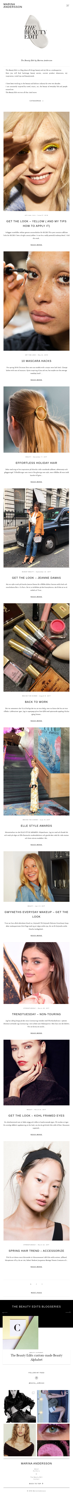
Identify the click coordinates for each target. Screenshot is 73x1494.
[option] (36, 1340)
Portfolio (36, 1471)
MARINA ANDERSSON (12, 5)
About (36, 1469)
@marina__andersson (36, 1383)
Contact (36, 1479)
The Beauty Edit (36, 1477)
